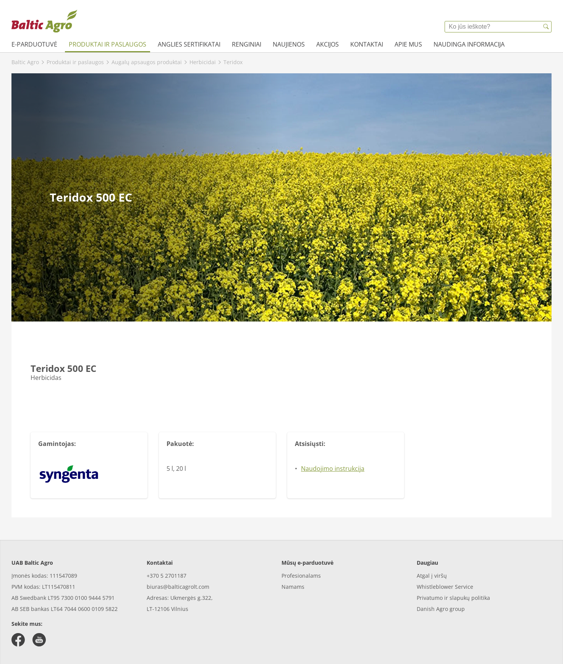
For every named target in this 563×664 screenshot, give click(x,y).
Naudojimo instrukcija (332, 468)
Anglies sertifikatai (189, 44)
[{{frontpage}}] (44, 21)
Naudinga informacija (469, 44)
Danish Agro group (441, 608)
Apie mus (408, 44)
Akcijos (327, 44)
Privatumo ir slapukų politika (453, 597)
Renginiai (246, 44)
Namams (293, 586)
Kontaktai (366, 44)
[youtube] (39, 639)
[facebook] (18, 639)
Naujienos (289, 44)
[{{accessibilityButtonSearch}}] (546, 26)
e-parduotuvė (34, 44)
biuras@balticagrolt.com (178, 586)
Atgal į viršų (432, 575)
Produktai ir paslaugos (107, 44)
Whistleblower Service (445, 586)
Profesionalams (301, 575)
